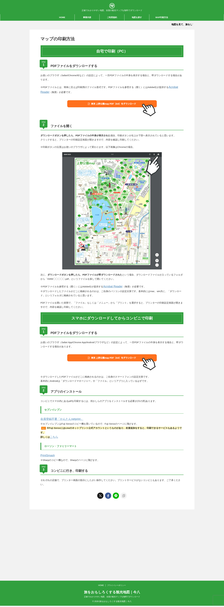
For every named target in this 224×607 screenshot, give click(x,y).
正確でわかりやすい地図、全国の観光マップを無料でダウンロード (112, 524)
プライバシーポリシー (116, 513)
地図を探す (137, 17)
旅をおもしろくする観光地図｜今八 (112, 519)
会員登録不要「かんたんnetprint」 (58, 416)
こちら (53, 433)
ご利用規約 (112, 17)
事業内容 (87, 17)
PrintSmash (46, 451)
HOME (62, 17)
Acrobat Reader (111, 284)
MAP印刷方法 (162, 17)
